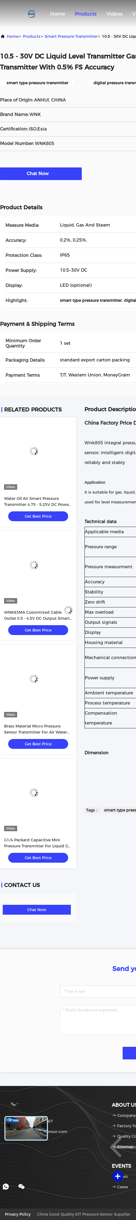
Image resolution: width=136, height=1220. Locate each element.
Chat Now (41, 173)
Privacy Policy (18, 1214)
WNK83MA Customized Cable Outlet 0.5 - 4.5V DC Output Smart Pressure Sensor (37, 618)
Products (85, 14)
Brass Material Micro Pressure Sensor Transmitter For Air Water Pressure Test (35, 732)
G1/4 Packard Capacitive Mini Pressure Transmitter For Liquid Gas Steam (38, 846)
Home (57, 14)
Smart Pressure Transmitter (71, 36)
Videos (114, 14)
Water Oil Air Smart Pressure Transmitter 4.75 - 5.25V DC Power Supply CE (37, 504)
